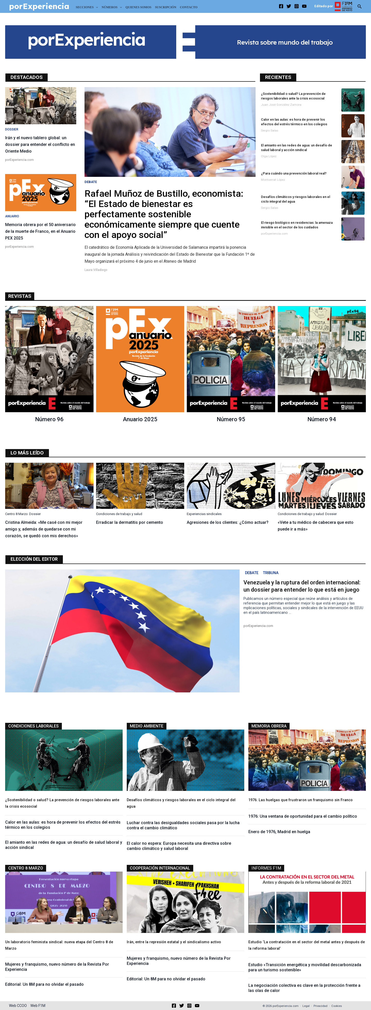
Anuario (12, 216)
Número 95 (231, 419)
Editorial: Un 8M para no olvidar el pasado (44, 985)
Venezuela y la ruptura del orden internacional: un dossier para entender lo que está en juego (301, 587)
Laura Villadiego (96, 270)
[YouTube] (304, 6)
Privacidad (320, 1006)
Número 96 (49, 419)
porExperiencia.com (19, 160)
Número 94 (321, 419)
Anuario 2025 (140, 419)
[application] (96, 7)
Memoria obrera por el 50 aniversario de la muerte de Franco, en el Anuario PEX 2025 (40, 231)
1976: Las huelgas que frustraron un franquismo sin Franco (300, 800)
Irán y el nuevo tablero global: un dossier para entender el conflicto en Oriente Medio (40, 144)
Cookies (336, 1006)
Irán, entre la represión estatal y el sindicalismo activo (174, 942)
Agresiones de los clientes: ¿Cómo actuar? (227, 522)
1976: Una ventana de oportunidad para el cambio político (302, 816)
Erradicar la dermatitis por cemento (129, 522)
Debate (91, 182)
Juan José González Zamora (281, 104)
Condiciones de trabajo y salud (119, 514)
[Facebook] (281, 6)
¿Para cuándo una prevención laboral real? (293, 173)
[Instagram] (296, 6)
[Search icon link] (359, 7)
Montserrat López (273, 179)
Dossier (11, 129)
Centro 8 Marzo (16, 514)
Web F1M (37, 1006)
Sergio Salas (269, 130)
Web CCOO (18, 1006)
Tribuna (272, 573)
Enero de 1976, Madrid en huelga (279, 832)
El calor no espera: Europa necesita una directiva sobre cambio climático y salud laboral (179, 846)
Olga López (268, 156)
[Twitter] (288, 6)
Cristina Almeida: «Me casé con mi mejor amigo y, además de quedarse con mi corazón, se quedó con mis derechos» (43, 529)
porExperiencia (39, 6)
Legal (306, 1006)
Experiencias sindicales (204, 514)
